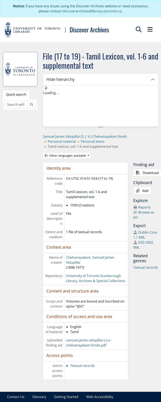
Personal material (62, 141)
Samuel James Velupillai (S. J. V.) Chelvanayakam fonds (85, 136)
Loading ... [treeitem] (51, 92)
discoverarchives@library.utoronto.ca (92, 11)
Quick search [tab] (16, 94)
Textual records (82, 365)
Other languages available (66, 156)
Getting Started (66, 396)
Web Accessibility (99, 396)
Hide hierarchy (60, 79)
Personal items (92, 141)
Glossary (39, 396)
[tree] (100, 106)
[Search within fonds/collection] (15, 104)
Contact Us (15, 396)
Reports (142, 207)
